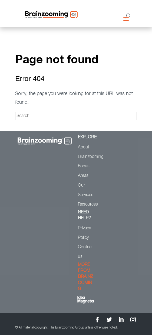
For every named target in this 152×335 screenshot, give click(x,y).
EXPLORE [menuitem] (86, 137)
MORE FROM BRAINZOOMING (85, 277)
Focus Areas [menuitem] (84, 171)
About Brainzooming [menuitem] (86, 152)
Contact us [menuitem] (85, 252)
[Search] (76, 116)
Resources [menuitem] (86, 204)
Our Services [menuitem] (85, 190)
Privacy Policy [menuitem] (84, 233)
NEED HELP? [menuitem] (84, 215)
